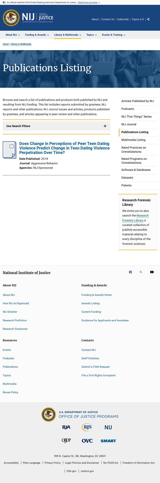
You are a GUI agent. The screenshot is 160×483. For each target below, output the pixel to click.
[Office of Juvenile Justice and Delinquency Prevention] (66, 444)
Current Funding (91, 311)
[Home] (37, 17)
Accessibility (11, 462)
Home (6, 44)
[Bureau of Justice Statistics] (87, 432)
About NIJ (9, 294)
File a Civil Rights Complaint (98, 375)
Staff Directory (90, 358)
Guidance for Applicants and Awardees (105, 320)
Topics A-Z (138, 19)
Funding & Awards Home (96, 294)
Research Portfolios (15, 320)
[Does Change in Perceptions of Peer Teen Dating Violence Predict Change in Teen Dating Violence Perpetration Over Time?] (9, 157)
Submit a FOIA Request (95, 366)
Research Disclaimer (15, 328)
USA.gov (71, 471)
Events (7, 349)
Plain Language (31, 462)
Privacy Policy (53, 462)
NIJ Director (10, 311)
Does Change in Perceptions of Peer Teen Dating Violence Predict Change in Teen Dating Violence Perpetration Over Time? (64, 148)
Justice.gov (87, 471)
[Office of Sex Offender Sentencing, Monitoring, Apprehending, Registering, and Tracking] (108, 443)
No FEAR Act (110, 462)
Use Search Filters (18, 126)
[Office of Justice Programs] (11, 17)
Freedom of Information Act (139, 462)
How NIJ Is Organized (16, 303)
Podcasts (8, 358)
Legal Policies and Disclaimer (82, 462)
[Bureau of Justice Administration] (66, 429)
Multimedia (10, 383)
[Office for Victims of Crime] (87, 443)
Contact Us (107, 19)
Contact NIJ (88, 349)
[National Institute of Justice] (108, 430)
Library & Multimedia (21, 44)
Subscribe (123, 19)
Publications (10, 366)
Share (151, 21)
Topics (7, 375)
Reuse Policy (10, 392)
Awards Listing (90, 303)
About (95, 19)
